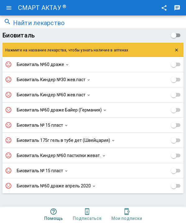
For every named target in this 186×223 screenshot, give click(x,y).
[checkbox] (176, 35)
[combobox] (97, 23)
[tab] (53, 215)
